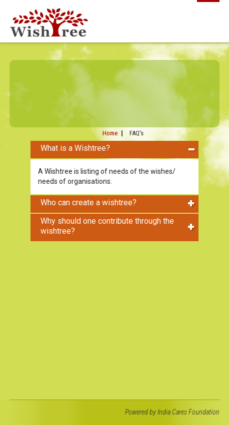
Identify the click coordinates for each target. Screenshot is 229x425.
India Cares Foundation (189, 412)
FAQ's (137, 133)
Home (110, 133)
